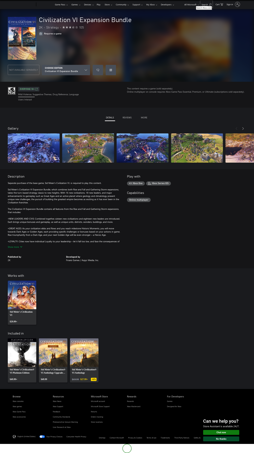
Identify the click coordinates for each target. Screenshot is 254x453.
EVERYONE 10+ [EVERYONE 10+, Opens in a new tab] (29, 89)
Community (121, 4)
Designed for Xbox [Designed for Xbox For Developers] (174, 406)
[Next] (243, 128)
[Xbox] (45, 4)
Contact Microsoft (117, 438)
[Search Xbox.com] (206, 4)
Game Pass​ (60, 4)
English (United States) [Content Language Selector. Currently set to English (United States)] (26, 436)
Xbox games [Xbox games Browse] (17, 406)
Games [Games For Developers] (170, 401)
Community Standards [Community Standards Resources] (61, 417)
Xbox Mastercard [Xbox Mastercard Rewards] (133, 406)
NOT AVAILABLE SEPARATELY (23, 69)
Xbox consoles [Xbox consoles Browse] (18, 401)
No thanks (221, 439)
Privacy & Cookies (135, 438)
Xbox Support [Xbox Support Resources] (58, 406)
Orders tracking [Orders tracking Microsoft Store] (97, 417)
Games (74, 4)
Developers (166, 4)
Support (136, 4)
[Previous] (236, 128)
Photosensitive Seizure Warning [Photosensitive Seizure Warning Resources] (65, 422)
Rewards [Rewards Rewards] (130, 401)
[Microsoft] (24, 4)
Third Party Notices (181, 438)
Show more (15, 246)
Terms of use (151, 438)
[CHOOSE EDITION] (66, 70)
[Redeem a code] (111, 70)
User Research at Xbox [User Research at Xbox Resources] (62, 427)
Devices (87, 4)
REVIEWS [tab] (127, 117)
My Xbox (150, 4)
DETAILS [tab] (110, 117)
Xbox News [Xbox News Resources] (57, 401)
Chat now (221, 432)
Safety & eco (199, 438)
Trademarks (165, 438)
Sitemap (102, 438)
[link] (22, 303)
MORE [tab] (144, 117)
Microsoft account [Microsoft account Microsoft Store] (98, 401)
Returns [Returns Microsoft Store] (94, 412)
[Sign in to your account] (233, 4)
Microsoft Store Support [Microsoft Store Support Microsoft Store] (100, 406)
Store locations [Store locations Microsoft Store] (97, 422)
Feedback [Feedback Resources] (56, 412)
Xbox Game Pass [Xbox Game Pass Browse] (19, 412)
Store (107, 4)
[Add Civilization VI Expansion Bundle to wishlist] (98, 70)
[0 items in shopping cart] (219, 4)
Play (98, 4)
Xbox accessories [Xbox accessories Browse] (19, 417)
